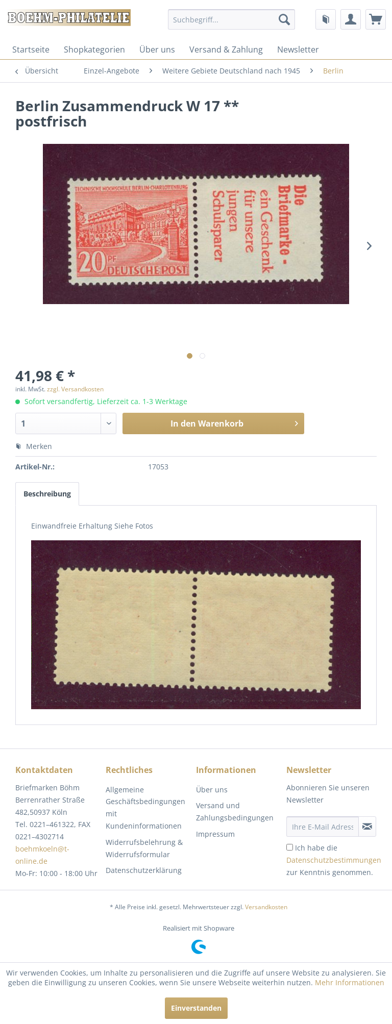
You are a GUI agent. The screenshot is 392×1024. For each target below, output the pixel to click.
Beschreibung (47, 493)
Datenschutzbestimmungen (333, 860)
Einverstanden (196, 1008)
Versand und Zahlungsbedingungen (235, 811)
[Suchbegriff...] (232, 19)
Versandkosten (266, 907)
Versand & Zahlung (226, 49)
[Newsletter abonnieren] (367, 826)
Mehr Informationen (349, 982)
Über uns (157, 49)
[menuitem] (232, 19)
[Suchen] (284, 19)
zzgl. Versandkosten (75, 389)
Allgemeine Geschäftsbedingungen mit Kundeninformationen (145, 808)
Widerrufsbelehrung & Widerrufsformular (144, 848)
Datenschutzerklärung (144, 870)
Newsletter (298, 49)
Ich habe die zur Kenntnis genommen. (333, 860)
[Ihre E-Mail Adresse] (322, 826)
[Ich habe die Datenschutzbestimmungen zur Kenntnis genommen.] (289, 847)
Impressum (215, 834)
